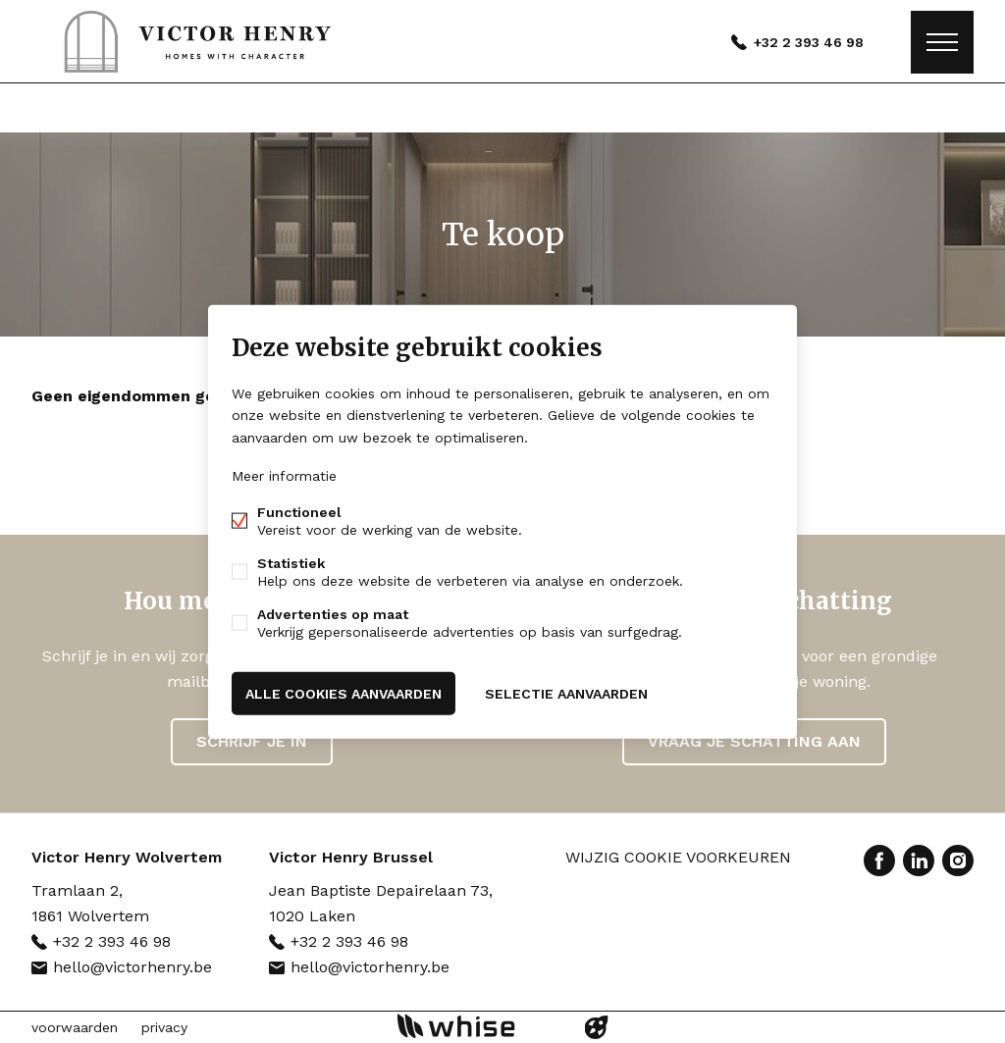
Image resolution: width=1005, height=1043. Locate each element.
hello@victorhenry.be (132, 967)
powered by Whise (479, 1026)
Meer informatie (284, 475)
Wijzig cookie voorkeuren (678, 857)
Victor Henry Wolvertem (126, 857)
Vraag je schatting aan (754, 741)
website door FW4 (596, 1027)
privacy (164, 1027)
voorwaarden (74, 1027)
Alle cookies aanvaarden (343, 693)
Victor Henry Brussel (351, 857)
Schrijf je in (251, 741)
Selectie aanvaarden (566, 693)
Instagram (958, 860)
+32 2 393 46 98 (809, 42)
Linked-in (918, 860)
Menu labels (942, 42)
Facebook (879, 860)
